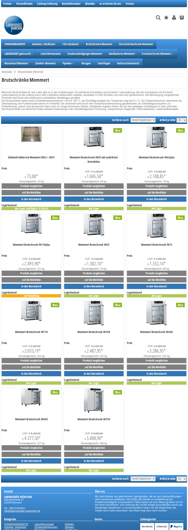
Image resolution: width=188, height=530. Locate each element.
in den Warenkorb (31, 199)
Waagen (69, 527)
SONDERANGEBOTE (16, 524)
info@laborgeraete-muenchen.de (22, 511)
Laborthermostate (44, 524)
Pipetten (69, 524)
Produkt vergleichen (31, 186)
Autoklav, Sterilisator (15, 527)
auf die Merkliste (31, 192)
